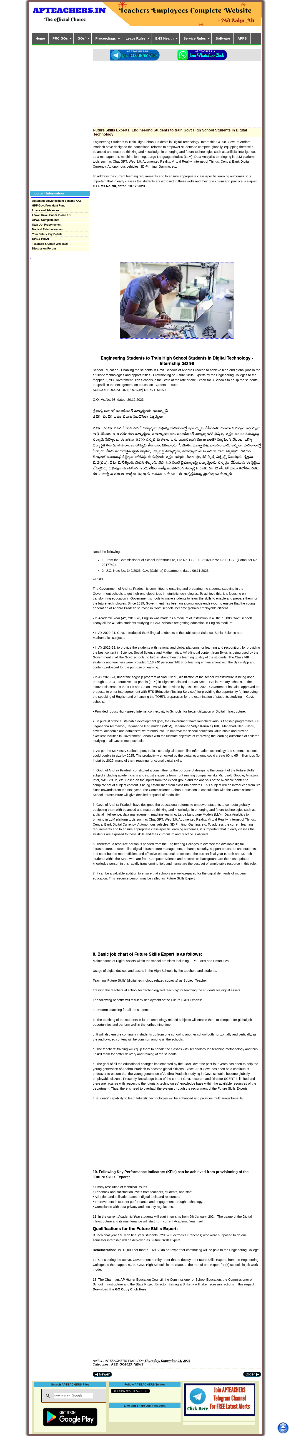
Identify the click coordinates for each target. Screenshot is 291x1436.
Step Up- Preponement (46, 224)
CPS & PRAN (40, 239)
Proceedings (105, 38)
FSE (114, 1364)
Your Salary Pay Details (47, 234)
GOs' (81, 38)
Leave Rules (136, 38)
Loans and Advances (45, 210)
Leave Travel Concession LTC (51, 215)
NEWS (138, 1364)
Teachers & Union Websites (50, 243)
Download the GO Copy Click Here (119, 1289)
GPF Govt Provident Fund (48, 205)
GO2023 (126, 1364)
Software (223, 38)
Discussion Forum (44, 248)
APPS (242, 38)
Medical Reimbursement (47, 229)
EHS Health (164, 38)
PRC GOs (60, 38)
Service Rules (194, 38)
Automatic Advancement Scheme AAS (57, 200)
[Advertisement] (177, 93)
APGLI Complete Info (45, 220)
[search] (73, 1395)
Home (40, 38)
